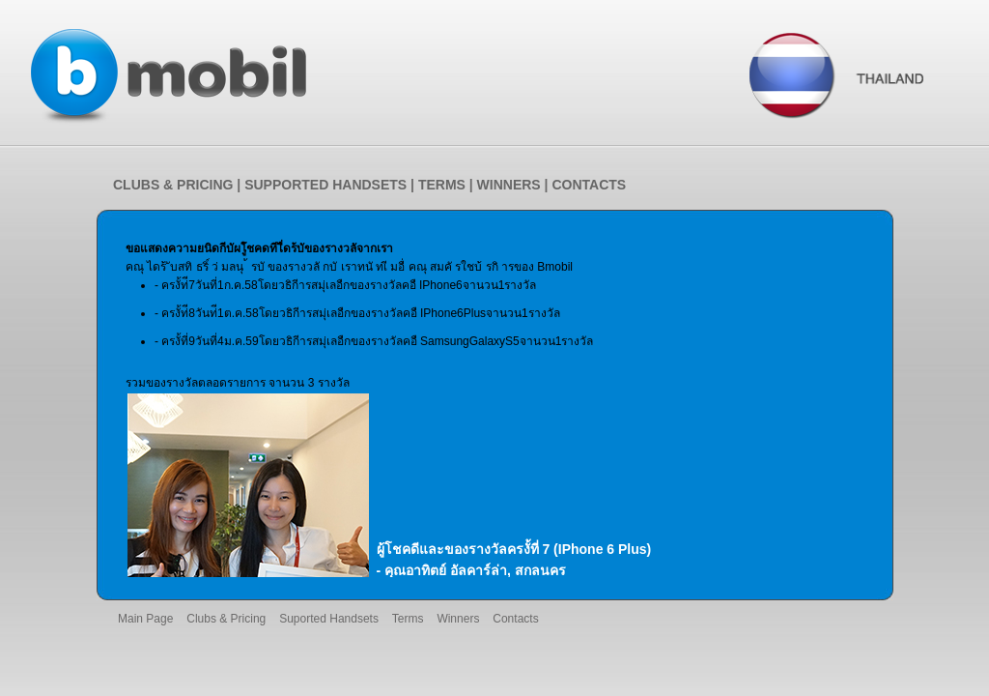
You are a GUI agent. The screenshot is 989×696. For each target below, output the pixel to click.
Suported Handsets (329, 618)
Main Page (145, 618)
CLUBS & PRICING (173, 184)
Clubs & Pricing (226, 618)
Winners (458, 618)
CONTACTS (588, 184)
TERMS (442, 184)
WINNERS (509, 184)
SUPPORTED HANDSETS (325, 184)
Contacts (515, 618)
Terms (408, 618)
